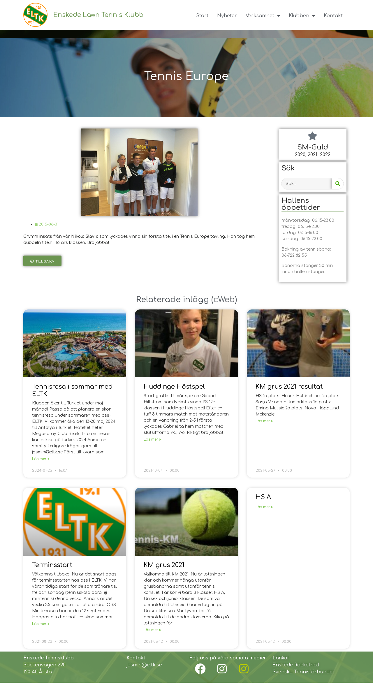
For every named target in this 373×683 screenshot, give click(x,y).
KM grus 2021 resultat (289, 386)
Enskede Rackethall (295, 665)
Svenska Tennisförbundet (303, 672)
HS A (263, 497)
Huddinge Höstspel (174, 386)
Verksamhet (263, 16)
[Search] (337, 184)
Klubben (302, 16)
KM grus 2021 (164, 564)
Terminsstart (52, 564)
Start (202, 15)
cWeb (224, 299)
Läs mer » (40, 459)
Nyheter (227, 15)
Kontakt (333, 15)
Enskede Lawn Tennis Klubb (98, 14)
